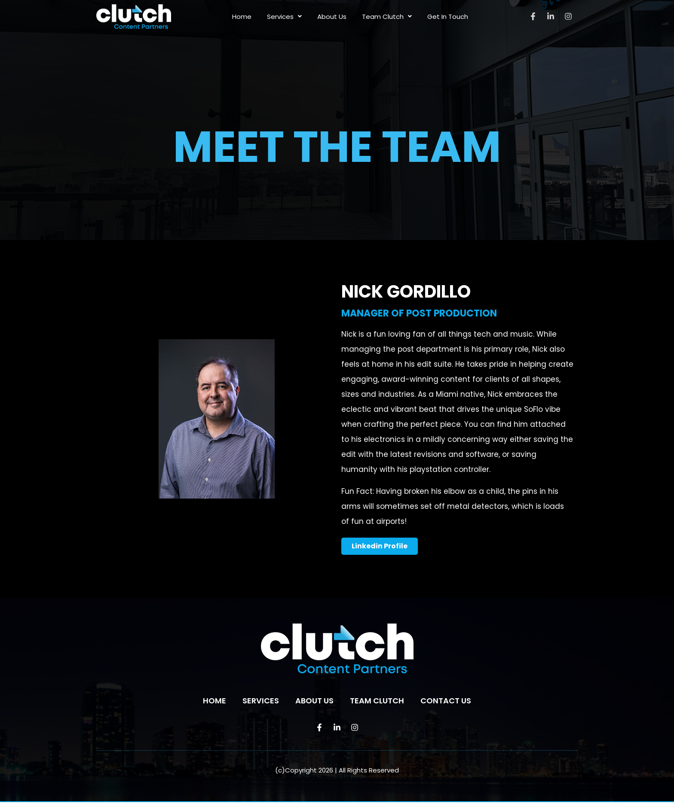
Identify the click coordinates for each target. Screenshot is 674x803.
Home (241, 16)
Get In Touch (447, 16)
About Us (331, 16)
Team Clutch (387, 16)
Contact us (445, 701)
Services (284, 16)
